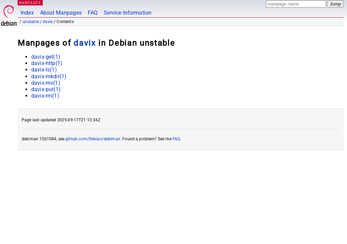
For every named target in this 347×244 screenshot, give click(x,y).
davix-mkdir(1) (48, 76)
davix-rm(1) (45, 96)
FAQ (93, 12)
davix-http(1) (46, 63)
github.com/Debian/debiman (92, 139)
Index (27, 12)
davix (48, 21)
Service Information (127, 12)
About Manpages (61, 12)
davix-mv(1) (45, 83)
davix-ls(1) (44, 69)
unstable (31, 21)
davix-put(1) (46, 89)
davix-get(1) (45, 57)
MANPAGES (30, 2)
